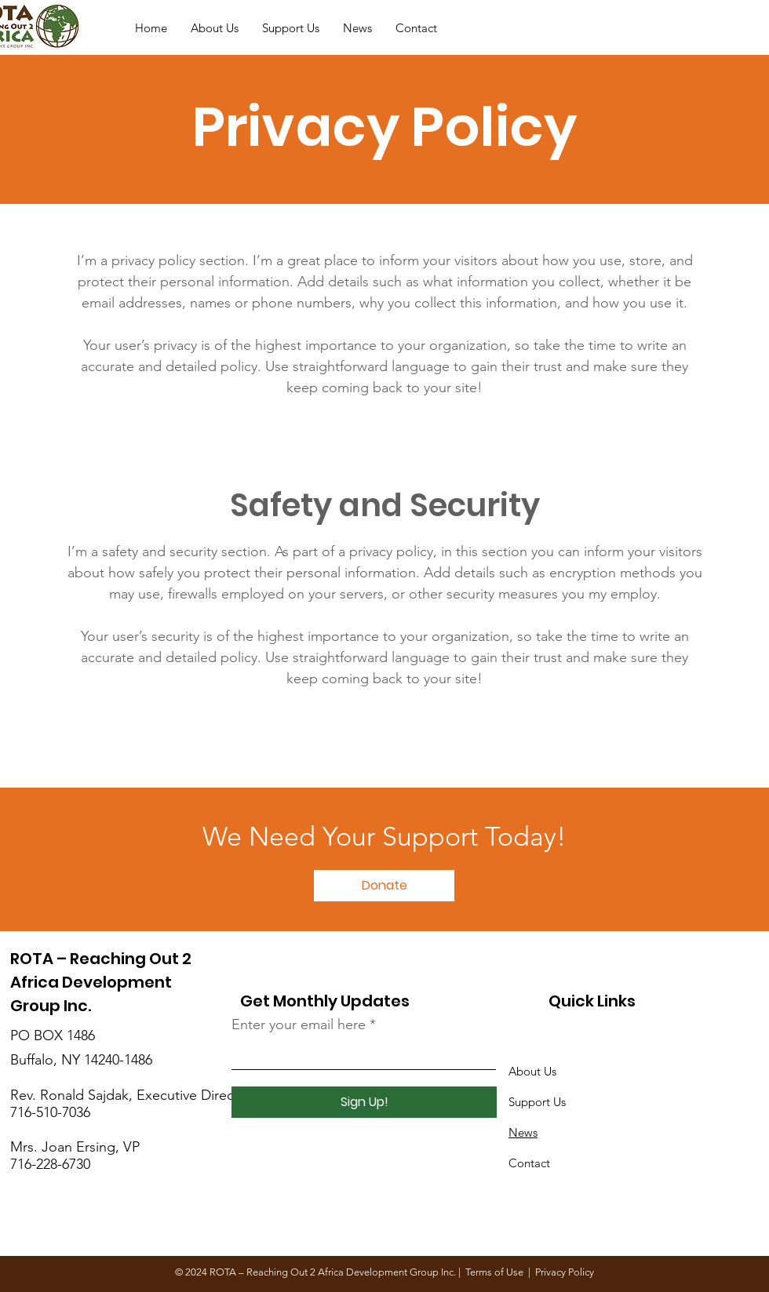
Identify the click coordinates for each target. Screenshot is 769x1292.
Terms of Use (494, 1272)
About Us (532, 1071)
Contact (529, 1163)
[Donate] (734, 28)
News (523, 1132)
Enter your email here (298, 1024)
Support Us (537, 1101)
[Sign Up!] (364, 1102)
